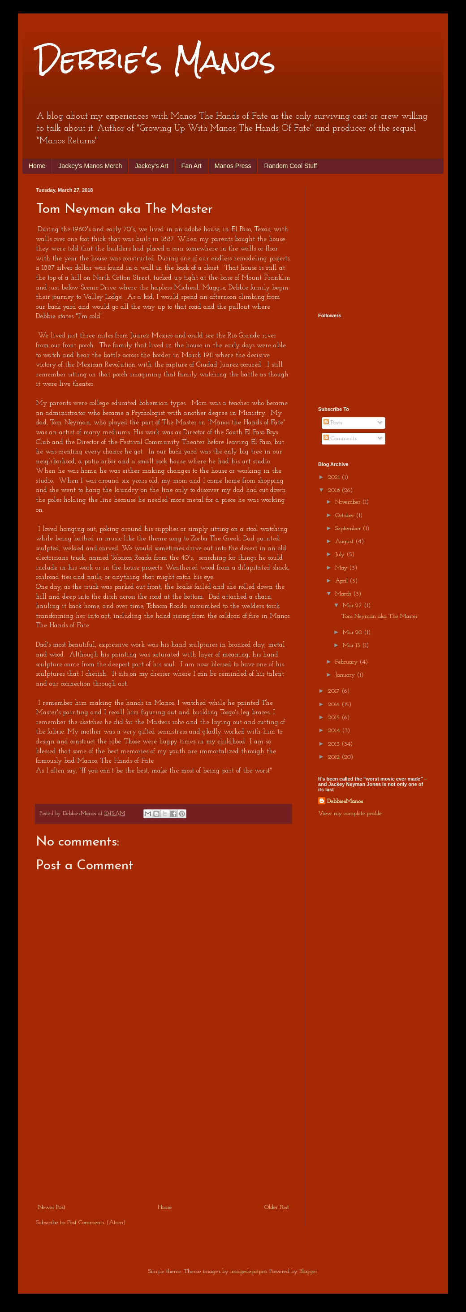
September (348, 528)
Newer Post (51, 1207)
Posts (333, 422)
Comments (340, 438)
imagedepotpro (248, 1271)
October (345, 515)
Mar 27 (353, 605)
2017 (334, 691)
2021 (334, 477)
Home (37, 165)
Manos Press (233, 165)
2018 (334, 490)
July (340, 554)
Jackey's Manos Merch (90, 165)
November (348, 502)
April (342, 581)
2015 (334, 717)
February (347, 662)
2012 (334, 757)
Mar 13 (352, 645)
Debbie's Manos (156, 59)
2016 (334, 704)
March (344, 594)
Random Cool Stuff (290, 165)
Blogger (308, 1271)
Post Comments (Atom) (96, 1222)
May (342, 568)
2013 (334, 744)
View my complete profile (350, 813)
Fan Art (191, 165)
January (346, 675)
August (345, 541)
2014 (335, 730)
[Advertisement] (163, 1135)
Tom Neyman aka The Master (379, 616)
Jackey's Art (151, 165)
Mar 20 (353, 632)
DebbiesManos (345, 801)
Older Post (276, 1207)
